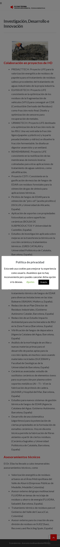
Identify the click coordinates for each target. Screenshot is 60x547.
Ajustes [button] (30, 281)
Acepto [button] (43, 282)
